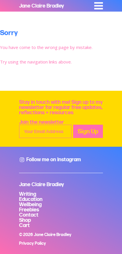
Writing (27, 193)
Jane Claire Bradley (41, 5)
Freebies (29, 209)
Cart (24, 225)
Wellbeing (30, 204)
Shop (25, 220)
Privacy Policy (32, 243)
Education (30, 199)
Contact (28, 214)
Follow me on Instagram (50, 159)
